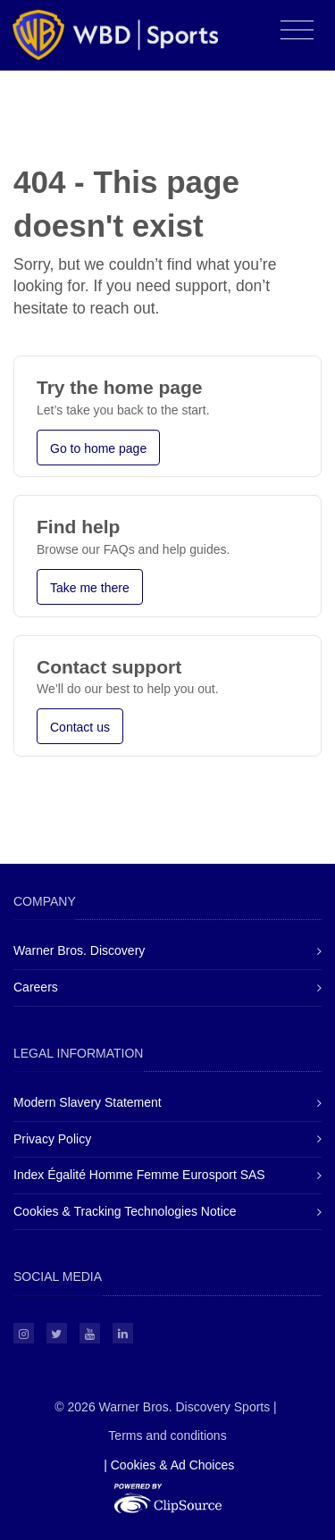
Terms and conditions (167, 1435)
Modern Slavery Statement (87, 1102)
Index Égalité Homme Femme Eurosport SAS (139, 1175)
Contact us (80, 727)
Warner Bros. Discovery (79, 950)
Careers (35, 987)
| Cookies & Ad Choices (169, 1465)
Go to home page (98, 448)
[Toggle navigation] (297, 31)
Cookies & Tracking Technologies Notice (125, 1211)
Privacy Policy (52, 1139)
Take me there (90, 588)
